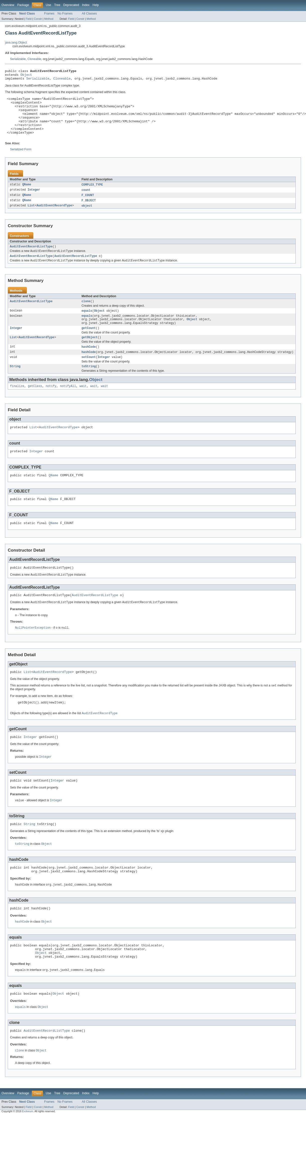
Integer (34, 201)
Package (23, 5)
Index (85, 5)
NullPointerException (33, 652)
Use (48, 5)
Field (29, 18)
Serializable (18, 59)
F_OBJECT (88, 212)
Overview (8, 5)
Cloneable (34, 59)
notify (51, 404)
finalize (17, 404)
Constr (38, 18)
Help (95, 5)
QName (26, 195)
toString (88, 384)
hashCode (88, 363)
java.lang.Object (16, 42)
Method (48, 18)
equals (86, 325)
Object (26, 76)
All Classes (89, 13)
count (85, 201)
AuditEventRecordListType (31, 259)
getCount (88, 344)
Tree (57, 5)
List (31, 217)
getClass (35, 404)
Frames (49, 13)
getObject (89, 353)
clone (85, 315)
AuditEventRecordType (54, 217)
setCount (88, 374)
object (86, 217)
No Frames (64, 13)
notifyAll (68, 404)
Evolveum (27, 1149)
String (15, 384)
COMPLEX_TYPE (92, 195)
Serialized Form (20, 160)
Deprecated (71, 5)
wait (82, 404)
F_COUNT (87, 206)
